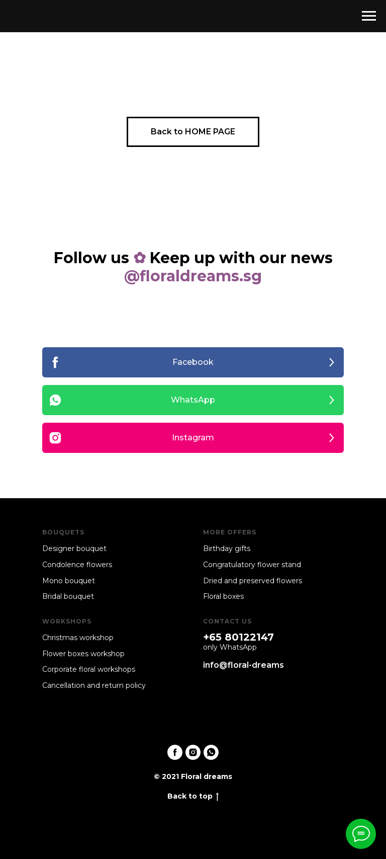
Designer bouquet (74, 548)
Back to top (193, 796)
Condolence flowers (77, 564)
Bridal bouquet (68, 596)
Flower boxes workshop (83, 653)
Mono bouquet (68, 580)
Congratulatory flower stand (252, 564)
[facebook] (174, 752)
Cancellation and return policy (94, 685)
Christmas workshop (78, 637)
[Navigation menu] (369, 16)
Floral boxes (223, 596)
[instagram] (193, 752)
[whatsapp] (211, 752)
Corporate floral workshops (88, 669)
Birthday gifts (226, 548)
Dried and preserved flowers (252, 580)
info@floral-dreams (243, 665)
